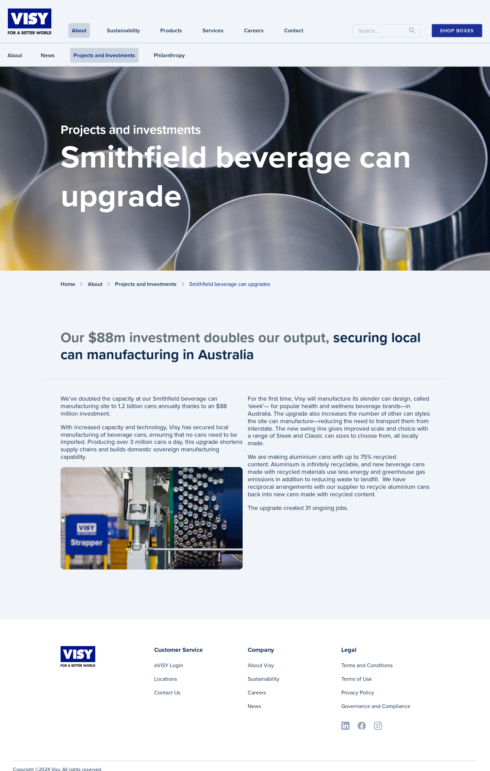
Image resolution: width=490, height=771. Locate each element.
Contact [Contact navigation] (293, 30)
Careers (257, 692)
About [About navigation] (79, 30)
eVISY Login (168, 665)
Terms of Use (356, 679)
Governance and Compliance (375, 706)
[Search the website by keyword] (387, 30)
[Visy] (29, 21)
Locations (165, 679)
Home (68, 284)
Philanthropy (169, 55)
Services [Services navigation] (213, 30)
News (48, 55)
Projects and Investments (104, 55)
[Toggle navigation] (412, 30)
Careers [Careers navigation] (254, 30)
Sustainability (263, 679)
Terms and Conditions (367, 665)
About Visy (261, 665)
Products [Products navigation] (171, 30)
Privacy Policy (357, 692)
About (14, 55)
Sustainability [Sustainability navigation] (123, 30)
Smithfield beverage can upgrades (229, 284)
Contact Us (167, 692)
